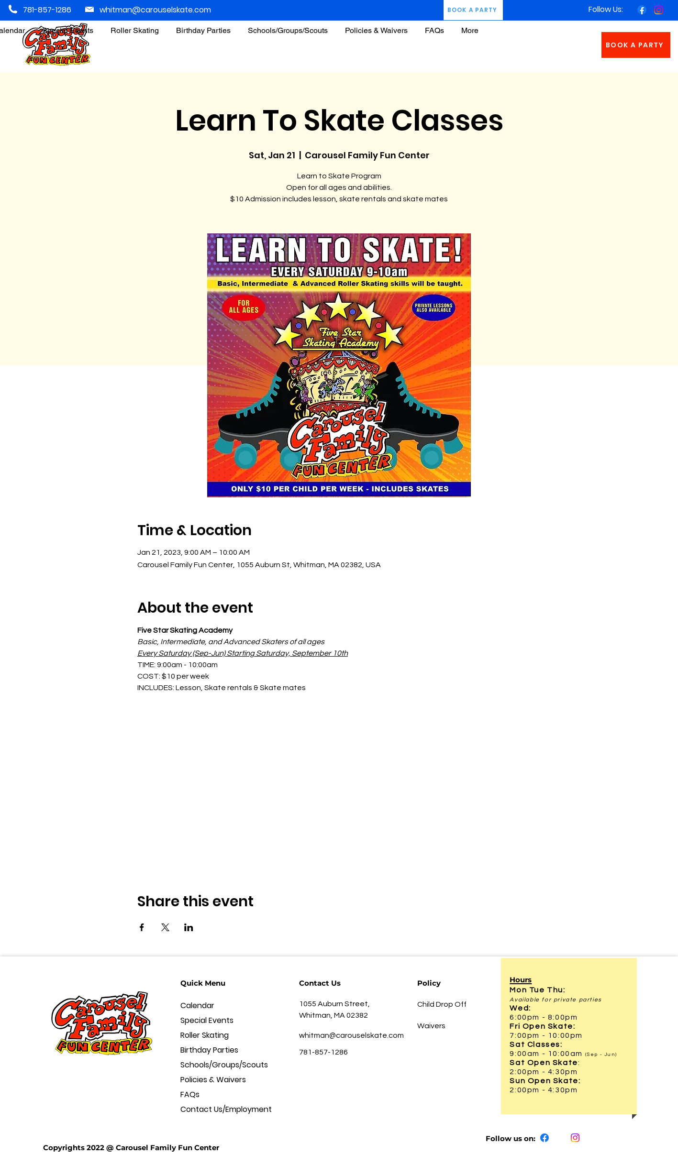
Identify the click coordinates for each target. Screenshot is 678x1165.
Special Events (206, 1020)
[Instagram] (659, 10)
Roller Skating (204, 1035)
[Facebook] (642, 10)
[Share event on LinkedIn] (188, 927)
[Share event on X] (165, 927)
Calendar (197, 1005)
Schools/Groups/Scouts (216, 1064)
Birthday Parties (209, 1049)
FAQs (190, 1094)
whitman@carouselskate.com (155, 9)
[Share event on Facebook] (141, 927)
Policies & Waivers (213, 1079)
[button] (376, 26)
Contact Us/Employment (216, 1109)
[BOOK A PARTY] (635, 45)
